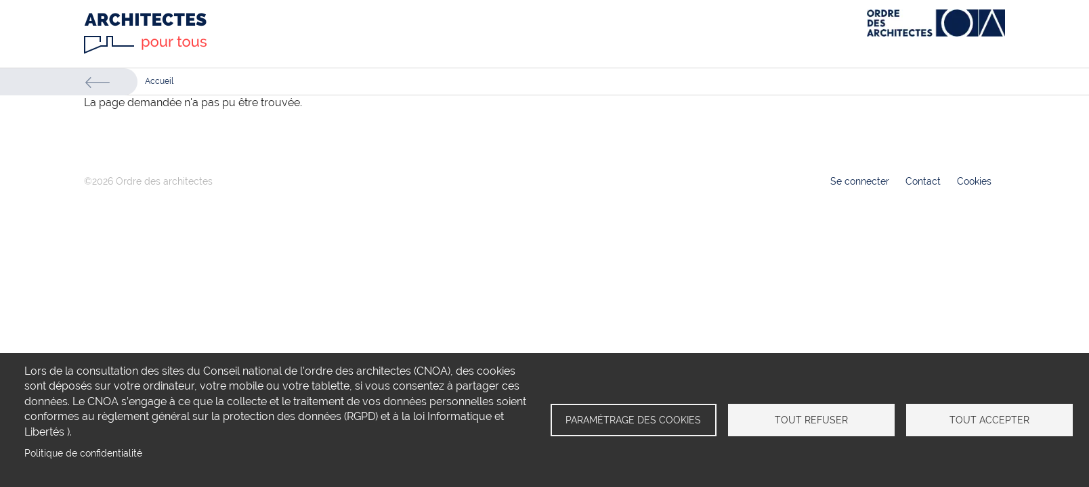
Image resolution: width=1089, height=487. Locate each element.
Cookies (974, 181)
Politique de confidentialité (83, 453)
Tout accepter (989, 420)
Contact (923, 181)
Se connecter (859, 181)
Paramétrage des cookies (633, 420)
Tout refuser (811, 420)
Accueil (159, 81)
